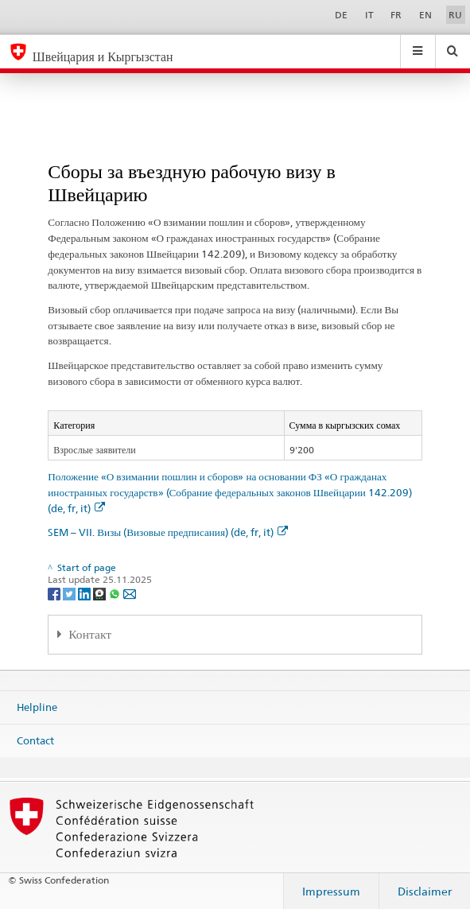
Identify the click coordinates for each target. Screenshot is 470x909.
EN (425, 15)
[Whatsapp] (115, 593)
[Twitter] (70, 593)
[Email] (129, 593)
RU (455, 15)
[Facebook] (55, 593)
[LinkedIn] (85, 593)
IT (369, 15)
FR (396, 15)
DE (341, 15)
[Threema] (100, 593)
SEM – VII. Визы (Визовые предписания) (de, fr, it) (168, 532)
